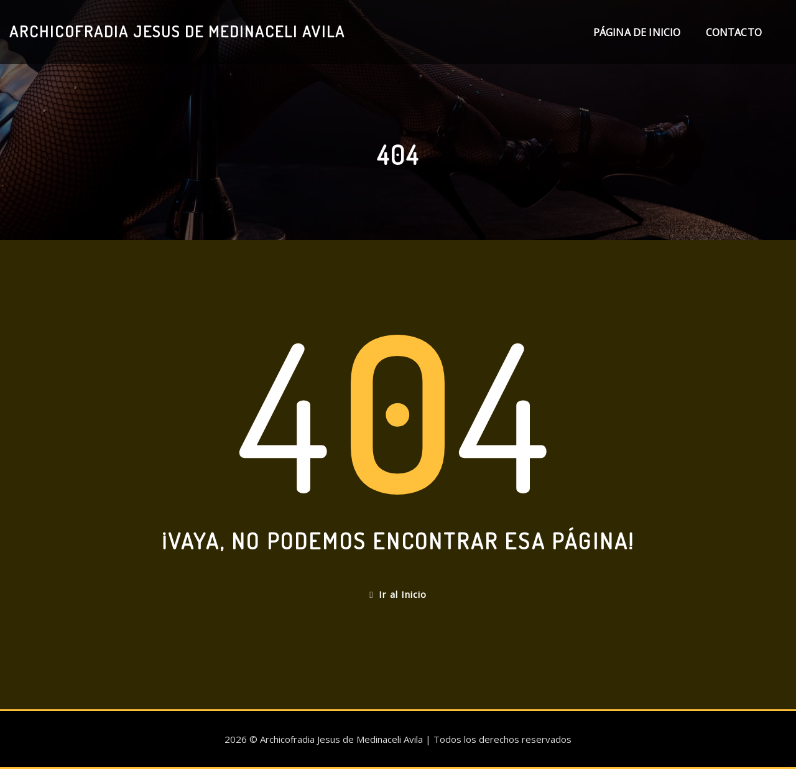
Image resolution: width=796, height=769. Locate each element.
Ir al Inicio (397, 594)
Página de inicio (637, 32)
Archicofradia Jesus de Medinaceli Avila (177, 31)
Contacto (734, 32)
